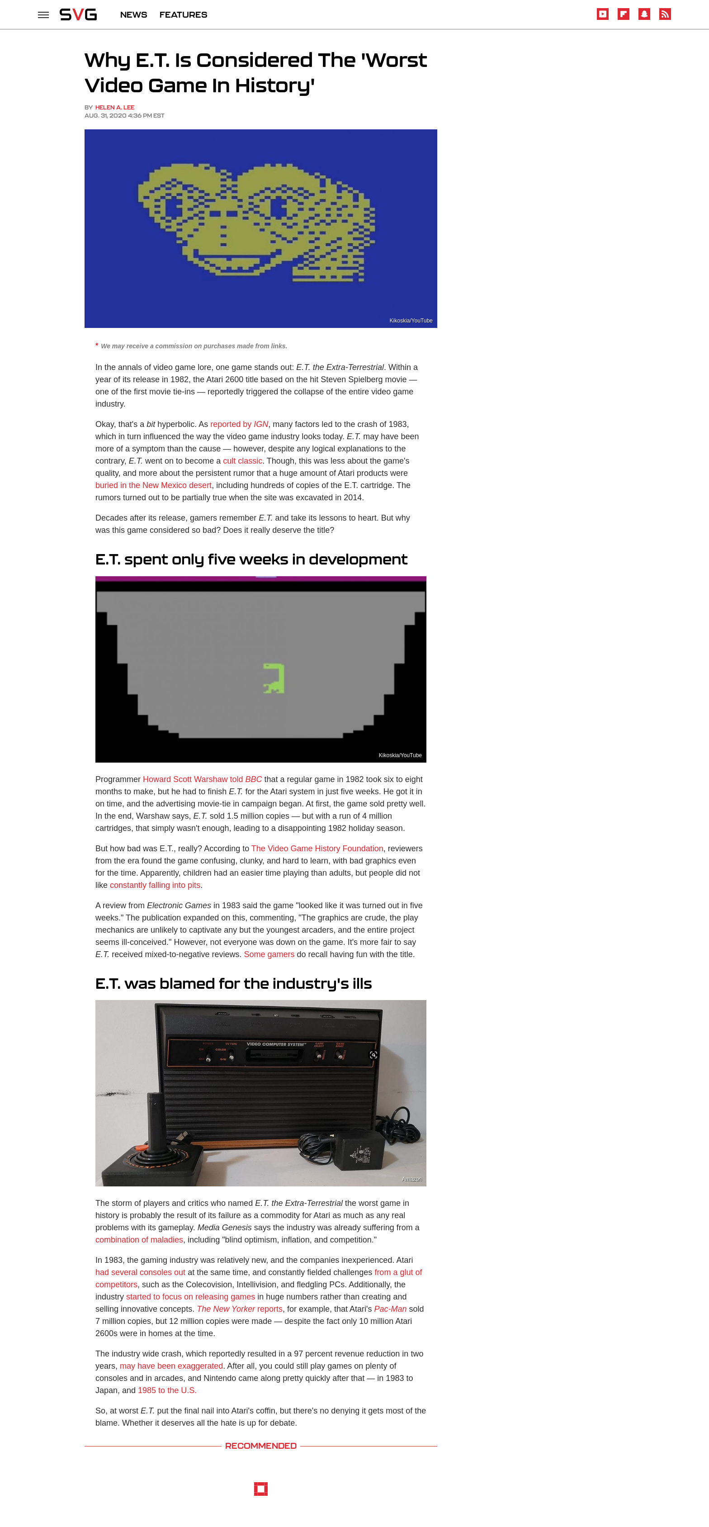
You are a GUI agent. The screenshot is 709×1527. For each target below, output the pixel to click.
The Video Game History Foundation (317, 848)
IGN (261, 424)
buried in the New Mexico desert (153, 485)
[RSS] (665, 18)
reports (240, 1309)
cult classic (242, 460)
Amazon (412, 1179)
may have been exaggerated (171, 1366)
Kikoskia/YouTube (411, 320)
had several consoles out (140, 1272)
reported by (230, 424)
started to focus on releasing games (190, 1296)
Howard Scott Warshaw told (202, 779)
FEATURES (184, 14)
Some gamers (269, 954)
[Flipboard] (623, 18)
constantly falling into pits (155, 885)
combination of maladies (139, 1239)
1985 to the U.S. (167, 1390)
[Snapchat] (644, 18)
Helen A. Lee (114, 107)
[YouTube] (603, 18)
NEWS (133, 14)
